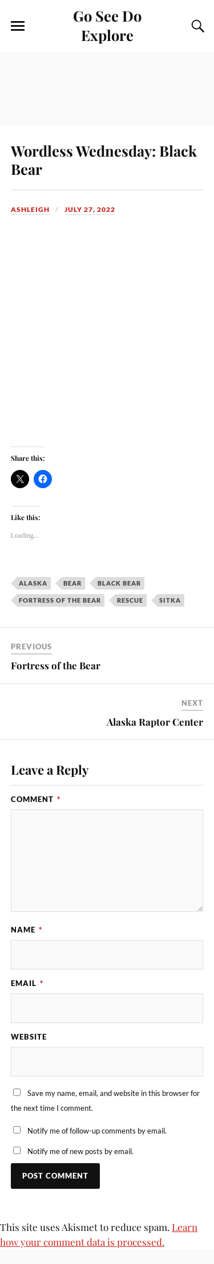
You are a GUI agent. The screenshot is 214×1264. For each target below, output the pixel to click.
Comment (35, 799)
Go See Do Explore (107, 25)
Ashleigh (30, 209)
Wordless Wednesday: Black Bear (104, 159)
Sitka (170, 600)
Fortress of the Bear (60, 600)
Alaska (33, 583)
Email (27, 983)
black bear (119, 583)
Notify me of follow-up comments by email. (97, 1130)
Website (29, 1036)
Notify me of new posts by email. (80, 1151)
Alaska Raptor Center (155, 721)
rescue (130, 600)
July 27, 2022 (89, 209)
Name (26, 929)
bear (72, 583)
